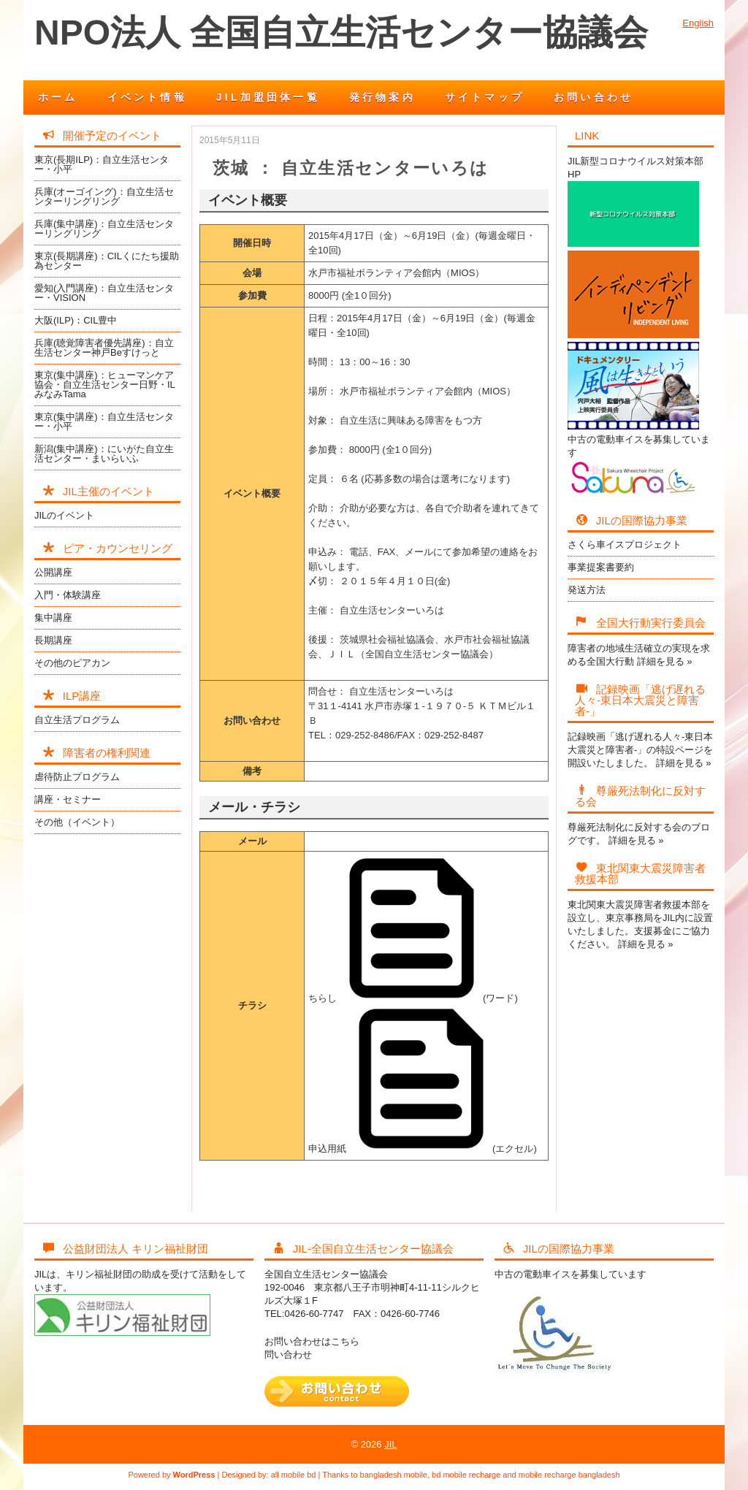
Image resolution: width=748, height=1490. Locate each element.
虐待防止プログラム (77, 776)
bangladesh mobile (393, 1474)
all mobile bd (293, 1474)
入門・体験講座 (67, 594)
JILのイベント (64, 515)
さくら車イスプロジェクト (625, 544)
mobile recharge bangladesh (569, 1474)
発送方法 (587, 589)
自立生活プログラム (77, 719)
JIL (390, 1444)
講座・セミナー (67, 799)
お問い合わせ (593, 97)
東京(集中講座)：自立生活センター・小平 (104, 421)
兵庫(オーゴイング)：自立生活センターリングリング (104, 196)
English (698, 23)
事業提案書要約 (601, 567)
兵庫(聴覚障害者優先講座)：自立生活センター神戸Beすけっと (104, 347)
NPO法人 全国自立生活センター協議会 (341, 32)
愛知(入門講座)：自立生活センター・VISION (104, 293)
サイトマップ (484, 97)
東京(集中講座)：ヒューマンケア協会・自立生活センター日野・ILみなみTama (104, 385)
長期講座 (53, 640)
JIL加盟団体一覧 (268, 97)
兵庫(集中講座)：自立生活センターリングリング (104, 228)
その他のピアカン (72, 662)
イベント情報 (147, 97)
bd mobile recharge (466, 1474)
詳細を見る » (664, 661)
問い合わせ (288, 1354)
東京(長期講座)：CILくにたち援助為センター (106, 261)
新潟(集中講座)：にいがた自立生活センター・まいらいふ (104, 453)
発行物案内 (382, 97)
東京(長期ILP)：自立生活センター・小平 (101, 164)
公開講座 (53, 572)
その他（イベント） (77, 822)
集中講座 (53, 617)
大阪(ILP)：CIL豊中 (75, 320)
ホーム (58, 97)
